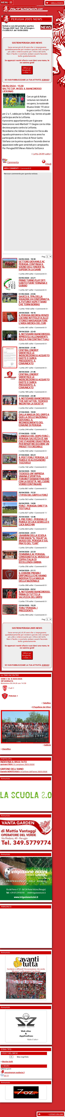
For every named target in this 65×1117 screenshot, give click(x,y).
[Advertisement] (9, 927)
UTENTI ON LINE (56, 1114)
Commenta (10, 162)
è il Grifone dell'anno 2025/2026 (23, 771)
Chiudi (46, 164)
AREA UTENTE (57, 3)
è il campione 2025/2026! (17, 764)
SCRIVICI (45, 80)
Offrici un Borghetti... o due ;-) (27, 70)
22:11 (6, 1075)
